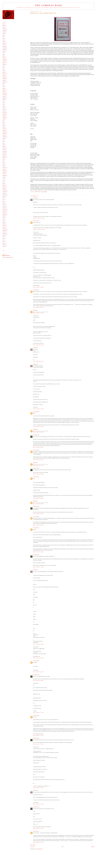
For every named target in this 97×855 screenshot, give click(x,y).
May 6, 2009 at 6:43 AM (38, 680)
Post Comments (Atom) (38, 848)
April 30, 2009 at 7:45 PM (38, 229)
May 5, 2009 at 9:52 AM (38, 657)
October (4, 25)
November (4, 60)
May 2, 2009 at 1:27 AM (38, 312)
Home (63, 846)
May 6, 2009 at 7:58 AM (38, 804)
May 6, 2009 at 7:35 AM (38, 735)
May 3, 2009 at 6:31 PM (38, 465)
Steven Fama (35, 289)
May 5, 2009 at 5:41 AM (38, 513)
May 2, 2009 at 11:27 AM (38, 408)
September (4, 49)
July (3, 35)
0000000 (34, 310)
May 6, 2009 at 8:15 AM (38, 828)
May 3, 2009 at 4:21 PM (38, 459)
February (4, 28)
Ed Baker (34, 197)
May (3, 23)
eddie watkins (35, 434)
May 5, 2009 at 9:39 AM (38, 644)
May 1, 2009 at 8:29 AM (38, 307)
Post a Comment (33, 844)
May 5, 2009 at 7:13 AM (38, 551)
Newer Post (32, 846)
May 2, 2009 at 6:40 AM (38, 344)
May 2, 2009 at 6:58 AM (38, 361)
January (4, 44)
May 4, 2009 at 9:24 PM (38, 503)
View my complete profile (8, 257)
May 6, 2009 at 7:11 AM (38, 712)
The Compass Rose (48, 5)
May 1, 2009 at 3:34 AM (38, 287)
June (3, 36)
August (4, 33)
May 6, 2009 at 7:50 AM (38, 787)
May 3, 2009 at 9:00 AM (38, 426)
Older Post (92, 846)
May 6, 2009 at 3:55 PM (38, 842)
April (3, 39)
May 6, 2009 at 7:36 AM (38, 744)
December (4, 30)
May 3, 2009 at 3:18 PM (38, 447)
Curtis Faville (35, 220)
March (4, 41)
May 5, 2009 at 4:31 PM (38, 671)
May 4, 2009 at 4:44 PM (38, 498)
